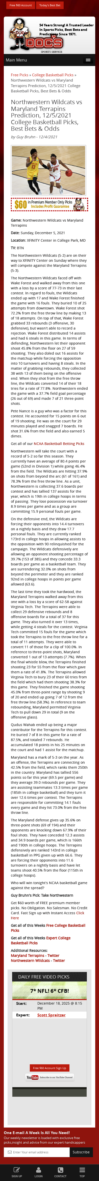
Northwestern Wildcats (30, 960)
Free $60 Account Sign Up (49, 1068)
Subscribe (81, 1152)
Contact (60, 1172)
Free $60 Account (21, 5)
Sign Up (16, 1172)
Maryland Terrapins (27, 955)
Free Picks (19, 74)
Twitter (53, 955)
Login (38, 1172)
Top (82, 1172)
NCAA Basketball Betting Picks (59, 443)
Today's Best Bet (49, 5)
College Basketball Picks (52, 74)
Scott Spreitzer (51, 1015)
